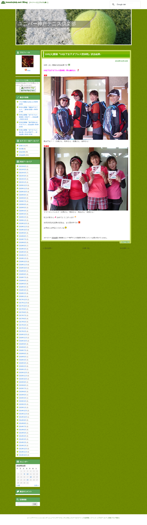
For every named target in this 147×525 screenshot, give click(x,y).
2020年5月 (22, 207)
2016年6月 (22, 353)
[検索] (125, 4)
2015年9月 (22, 382)
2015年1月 (22, 407)
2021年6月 (22, 166)
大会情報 (86, 518)
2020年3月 (22, 214)
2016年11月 (23, 338)
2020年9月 (22, 195)
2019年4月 (22, 249)
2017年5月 (22, 322)
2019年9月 (22, 233)
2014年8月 (22, 423)
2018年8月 (22, 274)
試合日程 (22, 152)
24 (27, 480)
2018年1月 (22, 296)
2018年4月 (22, 287)
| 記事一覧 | (86, 248)
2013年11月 (23, 452)
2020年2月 (22, 217)
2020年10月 (23, 192)
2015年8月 (22, 385)
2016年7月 (22, 350)
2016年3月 (22, 363)
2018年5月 (22, 284)
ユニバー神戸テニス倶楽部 (47, 23)
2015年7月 (22, 388)
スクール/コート (76, 518)
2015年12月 (23, 372)
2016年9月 (22, 344)
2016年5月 (22, 357)
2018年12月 (23, 261)
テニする (67, 518)
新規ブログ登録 (113, 518)
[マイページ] (33, 2)
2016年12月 (23, 334)
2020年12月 (23, 185)
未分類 (21, 149)
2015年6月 (22, 391)
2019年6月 (22, 242)
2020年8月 (22, 198)
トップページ (32, 518)
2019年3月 (22, 252)
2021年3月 (22, 176)
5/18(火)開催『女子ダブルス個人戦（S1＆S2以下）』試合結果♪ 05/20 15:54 (28, 132)
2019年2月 (22, 255)
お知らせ (22, 145)
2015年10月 (23, 379)
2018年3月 (22, 290)
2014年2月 (22, 442)
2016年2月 (22, 366)
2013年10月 (23, 455)
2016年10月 (23, 341)
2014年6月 (22, 430)
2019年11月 (23, 226)
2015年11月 (23, 376)
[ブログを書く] (43, 2)
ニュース (52, 518)
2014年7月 (22, 426)
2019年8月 (22, 236)
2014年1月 (22, 445)
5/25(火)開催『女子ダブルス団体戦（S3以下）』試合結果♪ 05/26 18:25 (28, 117)
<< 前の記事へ (47, 248)
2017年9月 (22, 309)
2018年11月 (23, 265)
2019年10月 (23, 230)
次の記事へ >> (124, 248)
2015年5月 (22, 395)
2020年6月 (22, 204)
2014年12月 (23, 411)
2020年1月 (22, 220)
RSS (28, 70)
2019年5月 (22, 246)
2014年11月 (23, 414)
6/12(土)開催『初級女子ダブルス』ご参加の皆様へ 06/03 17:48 (28, 109)
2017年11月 (23, 303)
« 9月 (18, 485)
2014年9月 (22, 420)
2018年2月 (22, 293)
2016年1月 (22, 369)
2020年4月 (22, 211)
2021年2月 (22, 179)
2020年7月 (22, 201)
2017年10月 (23, 306)
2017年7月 (22, 315)
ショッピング (43, 518)
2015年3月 (22, 401)
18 (31, 477)
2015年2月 (22, 404)
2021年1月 (22, 182)
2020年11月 (23, 188)
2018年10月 (23, 268)
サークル (59, 518)
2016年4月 (22, 360)
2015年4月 (22, 398)
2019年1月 (22, 258)
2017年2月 (22, 331)
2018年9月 (22, 271)
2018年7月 (22, 277)
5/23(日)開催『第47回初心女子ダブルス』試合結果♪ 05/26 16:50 (28, 125)
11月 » (36, 485)
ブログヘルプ (102, 518)
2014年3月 (22, 439)
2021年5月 (22, 169)
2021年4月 (22, 173)
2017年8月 (22, 312)
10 (27, 474)
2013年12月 (23, 449)
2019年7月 (22, 239)
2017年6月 (22, 318)
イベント (94, 518)
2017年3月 (22, 328)
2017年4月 (22, 325)
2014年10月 (23, 417)
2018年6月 (22, 280)
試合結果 (55, 238)
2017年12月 (23, 299)
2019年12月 (23, 223)
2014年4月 (22, 436)
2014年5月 (22, 433)
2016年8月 (22, 347)
